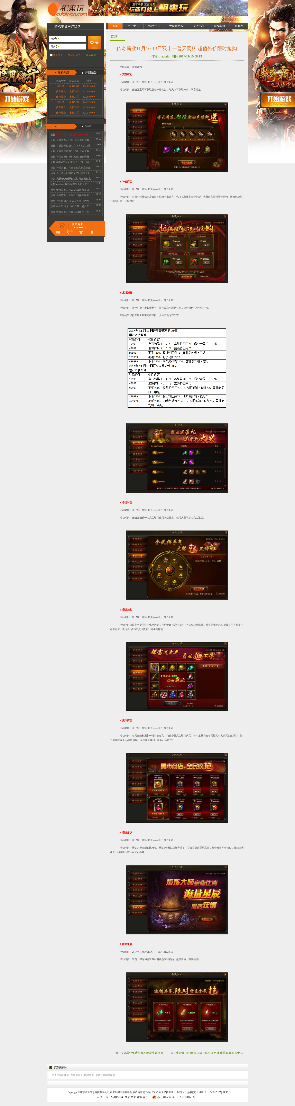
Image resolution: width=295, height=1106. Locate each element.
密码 (54, 46)
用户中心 (133, 26)
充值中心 (198, 26)
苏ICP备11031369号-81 (172, 1092)
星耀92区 (74, 102)
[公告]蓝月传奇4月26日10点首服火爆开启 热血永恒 (70, 141)
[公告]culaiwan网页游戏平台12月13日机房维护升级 (70, 185)
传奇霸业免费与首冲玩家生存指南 (141, 1052)
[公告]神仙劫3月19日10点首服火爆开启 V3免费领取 (70, 157)
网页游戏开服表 (60, 1074)
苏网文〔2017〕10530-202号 (205, 1092)
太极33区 (74, 112)
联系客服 (77, 224)
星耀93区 (74, 86)
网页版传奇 (77, 1074)
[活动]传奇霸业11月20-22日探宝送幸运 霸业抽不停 (69, 196)
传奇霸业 (61, 91)
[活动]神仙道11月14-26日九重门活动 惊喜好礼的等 (69, 201)
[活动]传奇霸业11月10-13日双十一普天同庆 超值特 (69, 212)
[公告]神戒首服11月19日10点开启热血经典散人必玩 (70, 168)
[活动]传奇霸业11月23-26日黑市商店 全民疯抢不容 (69, 190)
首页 (115, 26)
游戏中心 (154, 26)
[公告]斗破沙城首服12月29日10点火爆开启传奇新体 (70, 146)
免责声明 (130, 1097)
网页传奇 (89, 1074)
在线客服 (219, 26)
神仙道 (61, 86)
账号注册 (91, 55)
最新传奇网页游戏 (105, 1074)
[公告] (69, 135)
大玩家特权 (176, 26)
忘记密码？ (74, 55)
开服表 (238, 26)
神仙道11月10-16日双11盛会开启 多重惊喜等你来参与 (209, 1052)
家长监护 (142, 1097)
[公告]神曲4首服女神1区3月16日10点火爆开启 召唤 (70, 163)
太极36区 (74, 91)
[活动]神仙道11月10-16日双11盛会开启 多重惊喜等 (69, 207)
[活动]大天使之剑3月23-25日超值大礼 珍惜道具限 (70, 174)
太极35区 (74, 96)
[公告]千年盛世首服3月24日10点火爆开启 (70, 152)
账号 (54, 38)
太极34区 (74, 107)
